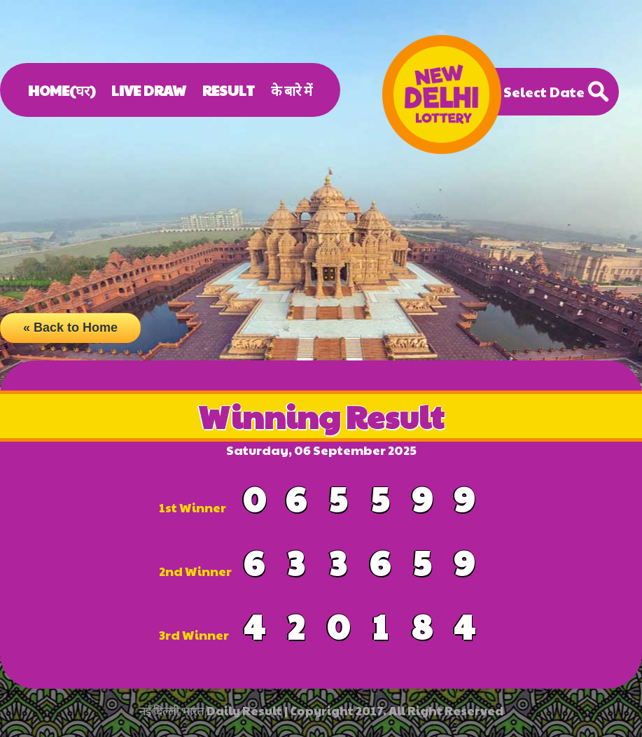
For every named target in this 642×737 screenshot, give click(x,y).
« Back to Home (70, 328)
